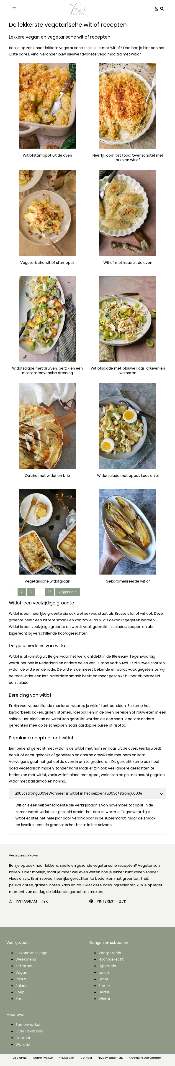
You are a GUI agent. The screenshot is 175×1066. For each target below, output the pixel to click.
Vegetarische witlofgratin (47, 581)
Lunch (103, 972)
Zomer (104, 985)
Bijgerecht (107, 966)
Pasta (20, 979)
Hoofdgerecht (111, 959)
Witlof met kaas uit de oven (127, 262)
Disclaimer (20, 1058)
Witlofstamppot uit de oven (47, 155)
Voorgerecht (110, 953)
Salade (21, 985)
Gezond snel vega (31, 953)
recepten (92, 47)
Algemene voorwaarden (145, 1058)
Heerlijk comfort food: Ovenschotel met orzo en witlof (127, 157)
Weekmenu (25, 959)
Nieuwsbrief (67, 1058)
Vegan (21, 972)
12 (49, 592)
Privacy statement (110, 1058)
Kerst (20, 998)
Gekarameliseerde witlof (128, 581)
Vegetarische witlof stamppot (47, 262)
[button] (163, 9)
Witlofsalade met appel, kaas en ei (128, 475)
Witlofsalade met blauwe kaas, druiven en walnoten (128, 370)
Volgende (67, 592)
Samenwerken (28, 1024)
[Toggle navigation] (14, 9)
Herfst (104, 992)
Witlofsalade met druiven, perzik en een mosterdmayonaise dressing (47, 370)
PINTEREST (106, 901)
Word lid (22, 1044)
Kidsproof (24, 966)
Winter (104, 998)
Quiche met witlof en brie (47, 475)
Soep (20, 992)
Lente (103, 979)
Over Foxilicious (29, 1031)
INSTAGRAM (26, 901)
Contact (23, 1037)
